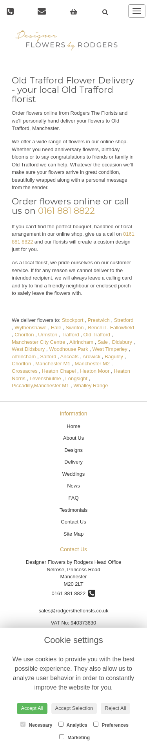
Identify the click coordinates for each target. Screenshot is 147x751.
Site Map (73, 534)
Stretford (124, 320)
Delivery (73, 462)
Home (73, 426)
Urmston (47, 335)
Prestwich (98, 320)
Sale (103, 342)
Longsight (76, 378)
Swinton (74, 327)
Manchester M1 (53, 363)
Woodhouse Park (68, 349)
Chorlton (24, 335)
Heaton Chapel (59, 371)
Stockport (72, 320)
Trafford (70, 335)
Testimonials (74, 510)
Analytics (72, 725)
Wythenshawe (31, 327)
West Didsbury (28, 349)
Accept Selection (74, 708)
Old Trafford (96, 335)
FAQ (73, 498)
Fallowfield (122, 327)
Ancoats (69, 356)
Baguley (114, 356)
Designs (73, 450)
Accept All (32, 708)
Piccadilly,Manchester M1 (40, 385)
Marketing (74, 737)
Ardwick (92, 356)
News (73, 486)
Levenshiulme (45, 378)
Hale (56, 327)
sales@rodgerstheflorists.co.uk (74, 611)
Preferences (111, 725)
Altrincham (81, 342)
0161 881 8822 (66, 211)
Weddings (73, 474)
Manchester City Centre (38, 342)
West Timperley (109, 349)
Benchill (97, 327)
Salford (48, 356)
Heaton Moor (94, 371)
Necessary (36, 725)
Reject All (115, 708)
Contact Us (73, 522)
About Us (73, 438)
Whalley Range (90, 385)
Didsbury (122, 342)
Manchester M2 (92, 363)
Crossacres (25, 371)
